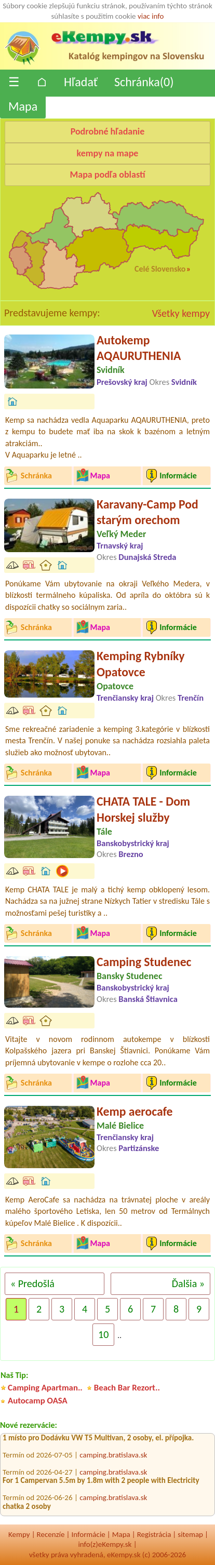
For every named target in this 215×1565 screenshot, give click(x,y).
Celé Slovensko (160, 269)
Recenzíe (51, 1534)
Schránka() (144, 81)
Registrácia (154, 1534)
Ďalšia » (188, 1283)
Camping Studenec (144, 961)
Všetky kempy (181, 313)
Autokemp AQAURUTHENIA (139, 348)
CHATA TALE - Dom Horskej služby (143, 809)
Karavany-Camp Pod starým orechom (147, 512)
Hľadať (81, 81)
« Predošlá (32, 1283)
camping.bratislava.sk (113, 1456)
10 (103, 1334)
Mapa (22, 106)
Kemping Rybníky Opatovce (141, 663)
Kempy (19, 1534)
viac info (151, 16)
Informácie (88, 1534)
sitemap (190, 1534)
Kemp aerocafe (135, 1111)
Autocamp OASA (38, 1400)
